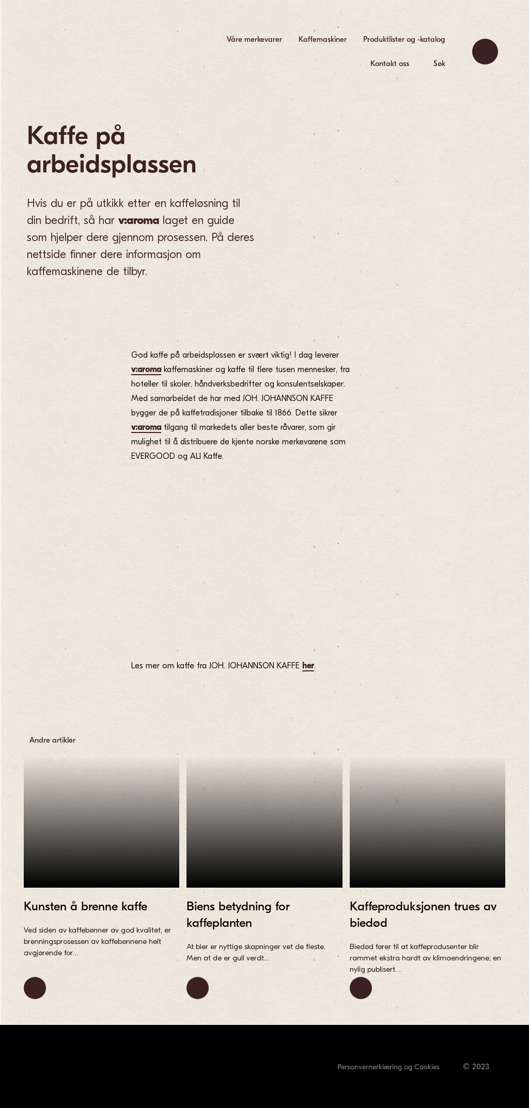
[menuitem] (254, 39)
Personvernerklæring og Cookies (388, 1067)
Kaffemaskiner (323, 39)
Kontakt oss (389, 63)
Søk (439, 63)
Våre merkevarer (254, 39)
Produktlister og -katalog (404, 39)
